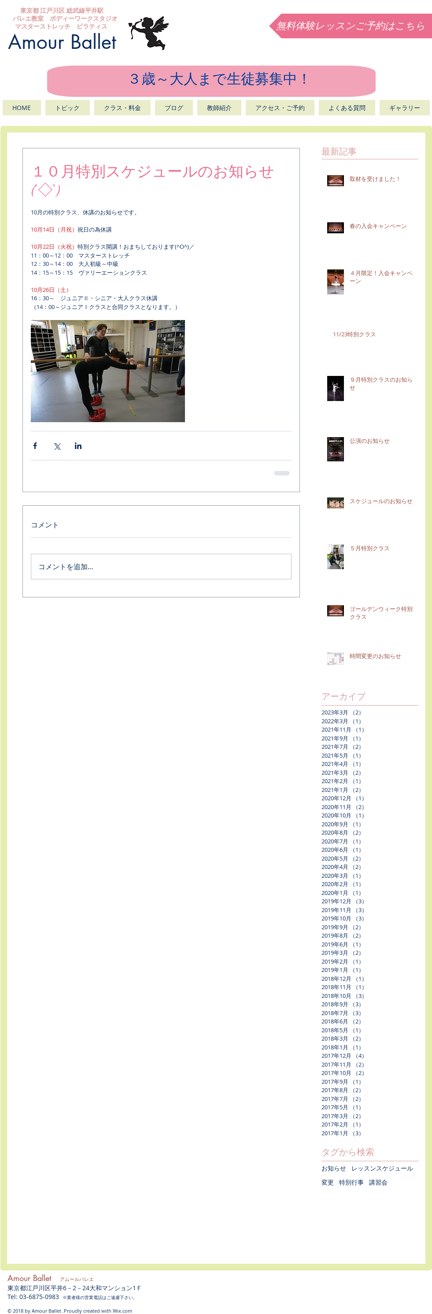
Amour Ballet (62, 42)
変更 (327, 1182)
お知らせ (333, 1168)
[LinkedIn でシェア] (78, 446)
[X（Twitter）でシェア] (56, 446)
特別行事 (351, 1182)
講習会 (378, 1182)
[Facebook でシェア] (35, 446)
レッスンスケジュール (382, 1168)
